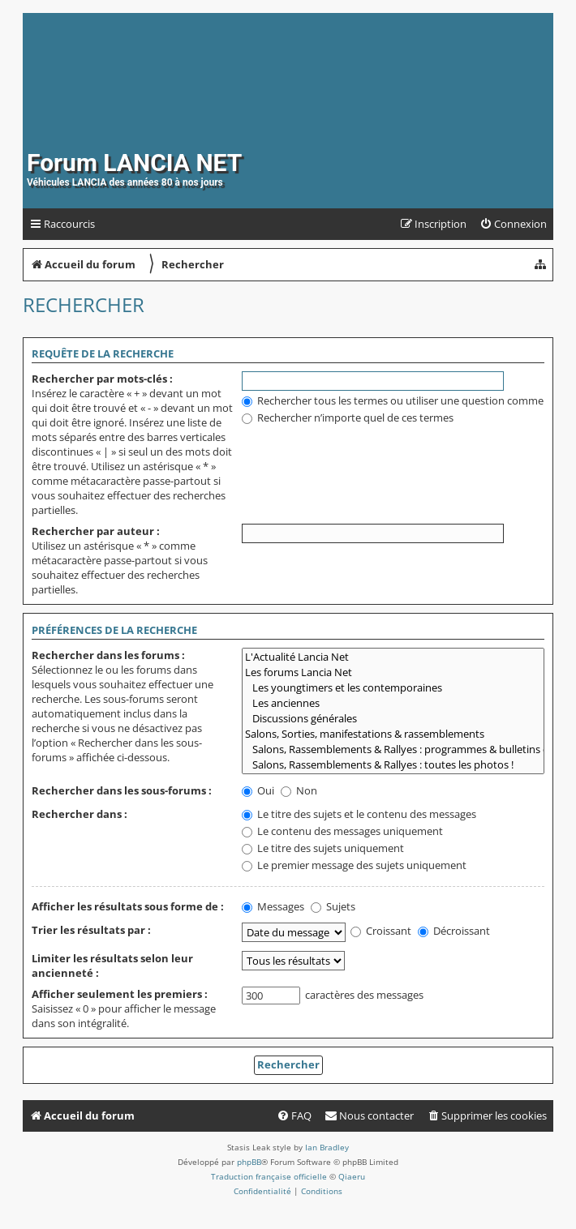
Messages (273, 906)
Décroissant (454, 930)
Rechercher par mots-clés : (102, 378)
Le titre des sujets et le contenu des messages (359, 814)
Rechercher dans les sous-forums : (122, 790)
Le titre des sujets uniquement (323, 848)
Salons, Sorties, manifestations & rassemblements (393, 734)
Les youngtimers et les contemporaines (393, 688)
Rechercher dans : (79, 814)
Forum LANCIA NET (134, 162)
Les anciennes (393, 703)
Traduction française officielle (269, 1176)
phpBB (249, 1161)
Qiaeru (351, 1176)
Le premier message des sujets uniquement (354, 865)
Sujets (333, 906)
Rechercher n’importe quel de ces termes (347, 417)
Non (299, 790)
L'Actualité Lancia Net (393, 657)
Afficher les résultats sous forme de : (128, 906)
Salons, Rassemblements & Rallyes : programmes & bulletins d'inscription (393, 749)
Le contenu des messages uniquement (342, 831)
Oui (258, 790)
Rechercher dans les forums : (108, 655)
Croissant (380, 930)
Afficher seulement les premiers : (120, 994)
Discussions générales (393, 718)
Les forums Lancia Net (393, 672)
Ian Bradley (327, 1147)
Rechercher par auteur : (96, 531)
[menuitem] (513, 224)
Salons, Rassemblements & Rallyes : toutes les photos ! (393, 765)
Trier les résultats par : (91, 930)
